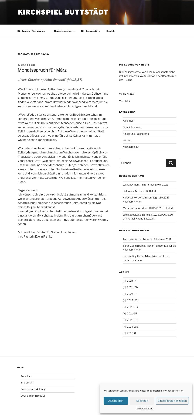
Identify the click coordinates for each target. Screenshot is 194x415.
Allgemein (128, 120)
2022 (130, 307)
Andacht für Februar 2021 (156, 239)
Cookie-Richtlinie (144, 408)
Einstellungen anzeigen (172, 400)
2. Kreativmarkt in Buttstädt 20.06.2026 (145, 184)
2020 (130, 319)
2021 (130, 313)
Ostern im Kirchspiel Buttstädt (140, 191)
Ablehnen (142, 400)
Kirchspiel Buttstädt (63, 12)
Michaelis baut (131, 146)
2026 (130, 280)
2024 (130, 293)
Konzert (127, 140)
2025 (130, 287)
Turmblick (124, 101)
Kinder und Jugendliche (136, 133)
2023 (130, 300)
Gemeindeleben (64, 31)
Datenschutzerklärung (33, 389)
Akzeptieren (115, 400)
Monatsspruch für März (42, 70)
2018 (130, 333)
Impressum (27, 382)
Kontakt (111, 31)
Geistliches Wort (132, 127)
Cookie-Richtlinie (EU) (33, 395)
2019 (130, 326)
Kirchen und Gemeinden (32, 31)
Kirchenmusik (91, 31)
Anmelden (26, 376)
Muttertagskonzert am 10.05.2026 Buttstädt (148, 208)
